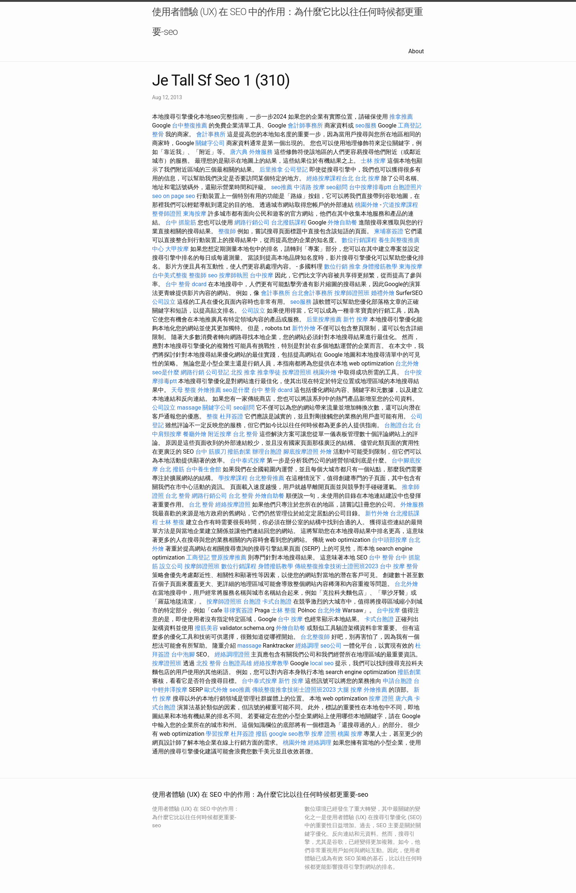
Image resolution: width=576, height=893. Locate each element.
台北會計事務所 (312, 292)
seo (157, 195)
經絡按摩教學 (271, 663)
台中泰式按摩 (247, 460)
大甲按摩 (177, 248)
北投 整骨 (208, 663)
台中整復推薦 (189, 125)
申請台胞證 (397, 680)
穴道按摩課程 (400, 204)
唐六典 (239, 151)
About (416, 51)
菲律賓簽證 (238, 610)
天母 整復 (183, 389)
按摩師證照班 (352, 292)
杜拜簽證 (231, 416)
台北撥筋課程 (288, 222)
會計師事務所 (305, 125)
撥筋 (261, 733)
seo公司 (331, 645)
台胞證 (252, 601)
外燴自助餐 (342, 222)
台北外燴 (407, 363)
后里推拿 (271, 169)
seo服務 (366, 125)
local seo (322, 663)
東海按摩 (194, 213)
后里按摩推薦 (324, 319)
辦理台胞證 (267, 451)
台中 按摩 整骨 (399, 566)
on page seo (179, 195)
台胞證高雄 (237, 663)
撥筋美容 (206, 627)
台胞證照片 (407, 187)
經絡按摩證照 (233, 504)
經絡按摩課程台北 (329, 178)
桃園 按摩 (350, 733)
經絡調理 (307, 645)
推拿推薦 (401, 116)
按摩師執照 (233, 275)
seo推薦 (281, 187)
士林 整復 (171, 522)
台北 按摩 (367, 178)
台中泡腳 (183, 654)
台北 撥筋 (171, 469)
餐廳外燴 (194, 434)
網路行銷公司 (252, 222)
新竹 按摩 (355, 319)
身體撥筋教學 (379, 266)
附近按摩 (219, 434)
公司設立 (164, 301)
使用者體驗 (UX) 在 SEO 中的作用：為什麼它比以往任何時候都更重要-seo (287, 21)
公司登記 (296, 169)
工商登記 (409, 125)
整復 (212, 416)
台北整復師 (315, 636)
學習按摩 (217, 733)
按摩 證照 (381, 698)
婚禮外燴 (383, 292)
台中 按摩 (290, 619)
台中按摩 (261, 275)
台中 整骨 (381, 557)
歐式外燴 (216, 689)
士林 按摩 (373, 160)
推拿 (355, 266)
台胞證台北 (399, 425)
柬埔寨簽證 (388, 231)
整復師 (227, 231)
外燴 (326, 451)
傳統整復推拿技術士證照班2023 (336, 566)
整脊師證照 (166, 213)
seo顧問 (337, 187)
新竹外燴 (304, 328)
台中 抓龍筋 (180, 222)
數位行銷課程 (359, 240)
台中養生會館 (203, 469)
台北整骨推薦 (266, 478)
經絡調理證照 (232, 654)
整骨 (158, 134)
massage (189, 407)
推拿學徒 (269, 372)
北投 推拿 (243, 372)
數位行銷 (336, 266)
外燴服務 (261, 151)
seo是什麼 (165, 372)
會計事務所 (211, 134)
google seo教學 (289, 733)
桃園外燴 (366, 204)
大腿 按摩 (349, 689)
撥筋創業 (239, 451)
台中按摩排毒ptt (370, 187)
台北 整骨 (245, 434)
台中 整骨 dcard (185, 284)
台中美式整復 (169, 275)
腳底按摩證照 (300, 451)
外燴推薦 (209, 389)
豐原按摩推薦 (228, 557)
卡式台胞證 (277, 601)
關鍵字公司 (210, 143)
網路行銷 (192, 372)
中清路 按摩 (309, 187)
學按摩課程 (233, 478)
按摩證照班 (297, 372)
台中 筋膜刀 (210, 451)
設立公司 (171, 566)
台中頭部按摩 (389, 539)
